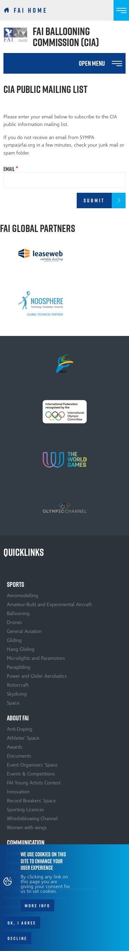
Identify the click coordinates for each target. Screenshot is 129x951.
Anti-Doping (19, 729)
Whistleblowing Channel (32, 818)
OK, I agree (22, 925)
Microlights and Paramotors (36, 658)
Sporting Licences (25, 809)
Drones (14, 622)
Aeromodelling (22, 595)
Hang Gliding (20, 649)
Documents (19, 756)
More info (37, 908)
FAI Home (31, 10)
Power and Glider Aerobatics (37, 676)
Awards (14, 747)
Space (13, 703)
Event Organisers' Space (32, 765)
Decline (17, 941)
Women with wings (27, 827)
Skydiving (17, 694)
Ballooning (18, 613)
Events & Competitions (31, 774)
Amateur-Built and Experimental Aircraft (49, 604)
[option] (40, 255)
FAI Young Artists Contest (34, 783)
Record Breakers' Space (31, 800)
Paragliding (18, 667)
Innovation (18, 792)
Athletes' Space (23, 738)
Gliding (14, 640)
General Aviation (24, 631)
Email (9, 169)
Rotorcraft (18, 685)
